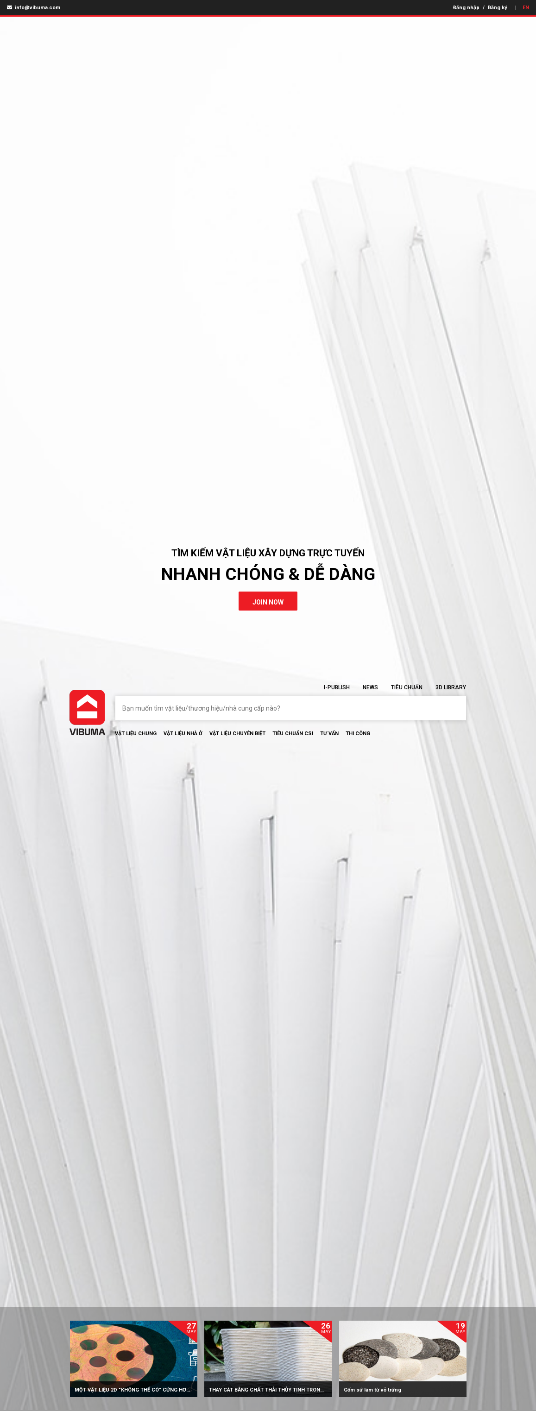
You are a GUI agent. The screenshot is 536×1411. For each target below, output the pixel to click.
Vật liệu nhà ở (183, 734)
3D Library (450, 687)
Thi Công (358, 734)
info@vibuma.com (33, 8)
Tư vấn (329, 734)
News (370, 687)
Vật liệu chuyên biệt (237, 734)
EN (526, 8)
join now (268, 602)
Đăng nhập (466, 8)
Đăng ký (497, 8)
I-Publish (337, 687)
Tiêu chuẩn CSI (292, 734)
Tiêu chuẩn (406, 687)
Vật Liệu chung (136, 734)
